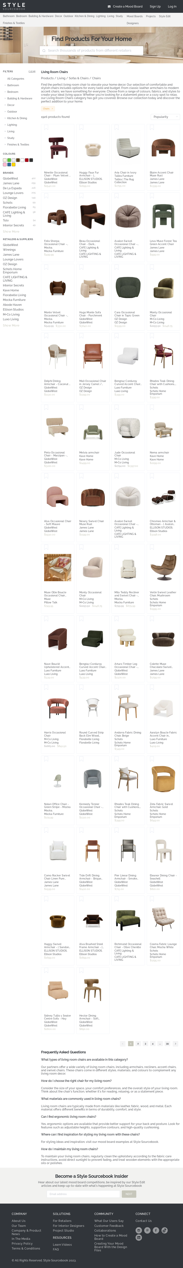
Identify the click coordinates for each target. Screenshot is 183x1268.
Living (110, 16)
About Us (18, 1221)
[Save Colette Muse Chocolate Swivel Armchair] (152, 619)
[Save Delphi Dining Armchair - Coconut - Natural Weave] (46, 336)
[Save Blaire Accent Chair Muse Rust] (152, 127)
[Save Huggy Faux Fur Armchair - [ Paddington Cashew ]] (81, 127)
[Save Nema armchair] (152, 407)
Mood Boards (135, 16)
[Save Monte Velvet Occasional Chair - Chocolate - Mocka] (46, 267)
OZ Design (19, 198)
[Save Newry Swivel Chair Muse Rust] (81, 476)
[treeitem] (19, 79)
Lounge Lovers (19, 193)
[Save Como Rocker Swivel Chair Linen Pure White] (46, 830)
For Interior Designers (68, 1226)
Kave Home (11, 290)
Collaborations (105, 1230)
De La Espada (19, 188)
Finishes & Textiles (14, 23)
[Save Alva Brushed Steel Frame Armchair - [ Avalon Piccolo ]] (81, 899)
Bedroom (21, 16)
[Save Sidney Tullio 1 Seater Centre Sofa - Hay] (46, 970)
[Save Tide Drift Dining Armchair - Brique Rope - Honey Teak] (81, 830)
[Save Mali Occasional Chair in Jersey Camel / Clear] (81, 336)
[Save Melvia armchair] (81, 407)
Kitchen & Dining (85, 16)
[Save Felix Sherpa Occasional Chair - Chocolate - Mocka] (46, 196)
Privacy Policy (22, 1243)
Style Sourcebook (145, 1142)
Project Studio (63, 1230)
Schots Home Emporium (12, 271)
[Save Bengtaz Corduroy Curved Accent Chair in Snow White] (116, 336)
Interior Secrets (19, 225)
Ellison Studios (13, 309)
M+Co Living (11, 314)
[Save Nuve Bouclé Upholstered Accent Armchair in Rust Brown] (46, 619)
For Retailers (62, 1221)
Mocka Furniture (14, 300)
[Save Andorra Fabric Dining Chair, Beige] (116, 687)
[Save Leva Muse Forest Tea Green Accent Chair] (152, 196)
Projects (151, 16)
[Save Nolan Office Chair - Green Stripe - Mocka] (46, 759)
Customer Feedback (109, 1226)
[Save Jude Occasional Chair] (116, 407)
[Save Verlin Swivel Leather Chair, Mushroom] (152, 547)
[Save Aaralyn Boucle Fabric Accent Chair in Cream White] (152, 687)
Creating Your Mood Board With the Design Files (110, 1247)
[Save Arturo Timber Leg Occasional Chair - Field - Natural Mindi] (116, 619)
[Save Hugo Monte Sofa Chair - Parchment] (81, 267)
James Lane (19, 183)
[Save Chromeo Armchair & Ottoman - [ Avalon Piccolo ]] (152, 476)
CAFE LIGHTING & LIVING (15, 279)
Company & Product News (26, 1232)
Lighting (101, 16)
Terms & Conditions (26, 1248)
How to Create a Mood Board (110, 1237)
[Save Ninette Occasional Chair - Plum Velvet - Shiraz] (46, 127)
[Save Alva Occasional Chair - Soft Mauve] (46, 476)
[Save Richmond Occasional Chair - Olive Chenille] (116, 899)
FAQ (56, 1249)
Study (119, 16)
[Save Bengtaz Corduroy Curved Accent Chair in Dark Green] (81, 619)
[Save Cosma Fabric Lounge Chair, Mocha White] (152, 899)
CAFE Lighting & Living (19, 214)
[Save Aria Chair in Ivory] (116, 127)
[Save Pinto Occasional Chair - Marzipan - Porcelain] (46, 407)
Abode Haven (12, 305)
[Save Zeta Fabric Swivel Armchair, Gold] (152, 759)
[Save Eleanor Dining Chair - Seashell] (152, 830)
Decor (58, 16)
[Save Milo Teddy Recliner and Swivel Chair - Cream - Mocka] (116, 547)
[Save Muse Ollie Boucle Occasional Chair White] (46, 547)
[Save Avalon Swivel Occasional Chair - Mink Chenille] (116, 196)
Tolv (19, 220)
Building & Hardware (41, 16)
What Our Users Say (109, 1221)
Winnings (9, 249)
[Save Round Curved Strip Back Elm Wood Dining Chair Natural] (81, 687)
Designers (133, 23)
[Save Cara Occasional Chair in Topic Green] (116, 267)
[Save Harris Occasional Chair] (46, 687)
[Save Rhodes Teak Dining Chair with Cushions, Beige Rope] (116, 759)
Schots (19, 202)
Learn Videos (62, 1244)
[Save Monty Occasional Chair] (152, 267)
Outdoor (68, 16)
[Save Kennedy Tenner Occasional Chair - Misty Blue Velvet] (81, 759)
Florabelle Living (19, 207)
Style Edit (165, 16)
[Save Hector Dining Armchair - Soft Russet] (81, 970)
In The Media (21, 1239)
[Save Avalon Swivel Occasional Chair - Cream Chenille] (116, 476)
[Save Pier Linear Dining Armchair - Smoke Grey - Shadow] (116, 830)
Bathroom (9, 16)
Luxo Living (11, 319)
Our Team (19, 1226)
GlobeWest (19, 178)
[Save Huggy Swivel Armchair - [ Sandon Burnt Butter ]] (46, 899)
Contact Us (144, 1221)
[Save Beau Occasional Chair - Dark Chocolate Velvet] (81, 196)
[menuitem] (172, 6)
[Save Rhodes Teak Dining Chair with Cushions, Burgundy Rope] (152, 336)
